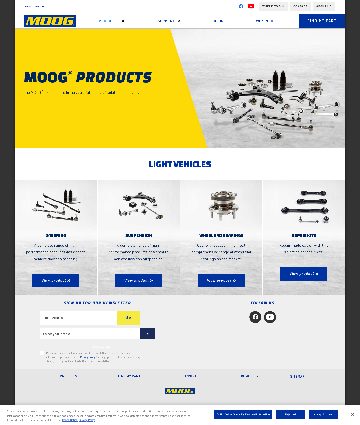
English (32, 6)
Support (166, 21)
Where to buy (273, 6)
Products (109, 21)
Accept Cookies (323, 414)
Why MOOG (266, 21)
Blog (219, 21)
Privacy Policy (87, 357)
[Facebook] (241, 7)
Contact (300, 6)
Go (128, 318)
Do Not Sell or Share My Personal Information (243, 414)
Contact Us (248, 376)
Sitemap (299, 376)
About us (324, 6)
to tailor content (100, 347)
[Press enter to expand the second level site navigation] (123, 21)
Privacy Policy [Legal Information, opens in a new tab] (87, 420)
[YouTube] (251, 7)
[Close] (353, 414)
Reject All (290, 414)
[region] (180, 415)
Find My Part (322, 21)
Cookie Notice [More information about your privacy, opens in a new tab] (70, 420)
